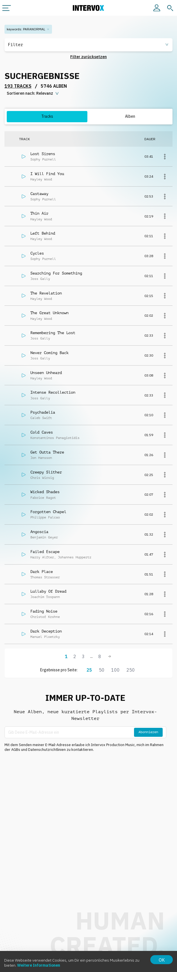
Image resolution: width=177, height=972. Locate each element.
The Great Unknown (49, 313)
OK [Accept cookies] (162, 960)
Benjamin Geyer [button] (44, 537)
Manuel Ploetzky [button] (45, 637)
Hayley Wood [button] (41, 179)
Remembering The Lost (52, 332)
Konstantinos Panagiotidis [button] (55, 438)
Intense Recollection (52, 392)
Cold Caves (41, 432)
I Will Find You (47, 173)
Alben (130, 116)
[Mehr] (164, 156)
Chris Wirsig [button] (42, 478)
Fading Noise (43, 611)
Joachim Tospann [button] (45, 597)
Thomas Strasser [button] (45, 577)
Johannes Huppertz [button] (74, 557)
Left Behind (42, 233)
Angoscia (39, 531)
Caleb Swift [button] (41, 418)
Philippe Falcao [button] (45, 517)
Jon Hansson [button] (41, 458)
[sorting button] (33, 94)
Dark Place (41, 571)
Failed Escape (45, 551)
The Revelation (46, 293)
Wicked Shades (45, 492)
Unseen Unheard (46, 372)
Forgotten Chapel (48, 511)
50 (102, 670)
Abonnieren (148, 732)
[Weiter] (110, 656)
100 (115, 670)
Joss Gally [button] (40, 279)
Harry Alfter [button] (42, 557)
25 (89, 670)
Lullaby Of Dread (48, 591)
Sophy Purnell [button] (43, 159)
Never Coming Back (49, 352)
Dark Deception (46, 631)
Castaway (39, 193)
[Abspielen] (23, 156)
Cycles (37, 253)
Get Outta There (47, 452)
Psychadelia (42, 412)
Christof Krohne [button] (45, 617)
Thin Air (39, 213)
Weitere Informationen (38, 965)
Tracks (47, 116)
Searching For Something (56, 273)
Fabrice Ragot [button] (43, 498)
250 (130, 670)
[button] (88, 44)
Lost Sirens (42, 153)
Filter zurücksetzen (88, 56)
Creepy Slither (46, 472)
